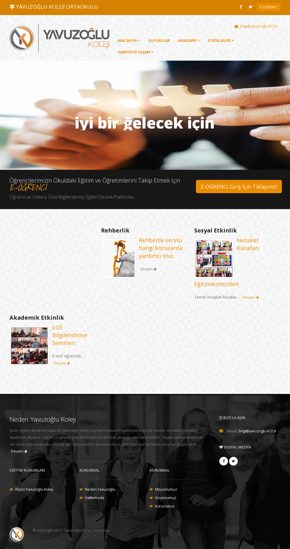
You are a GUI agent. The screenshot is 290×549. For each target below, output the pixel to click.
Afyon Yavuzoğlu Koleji (34, 489)
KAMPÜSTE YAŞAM (134, 52)
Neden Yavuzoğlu (100, 489)
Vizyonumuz (165, 497)
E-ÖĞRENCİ (269, 7)
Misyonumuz (166, 489)
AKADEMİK (187, 40)
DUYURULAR (159, 40)
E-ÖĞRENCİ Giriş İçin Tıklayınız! (239, 186)
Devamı (251, 297)
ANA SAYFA (127, 40)
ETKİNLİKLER (219, 40)
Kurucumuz (165, 506)
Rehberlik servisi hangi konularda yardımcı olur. (160, 248)
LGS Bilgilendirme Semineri (69, 335)
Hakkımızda (94, 497)
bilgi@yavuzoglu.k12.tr (257, 431)
